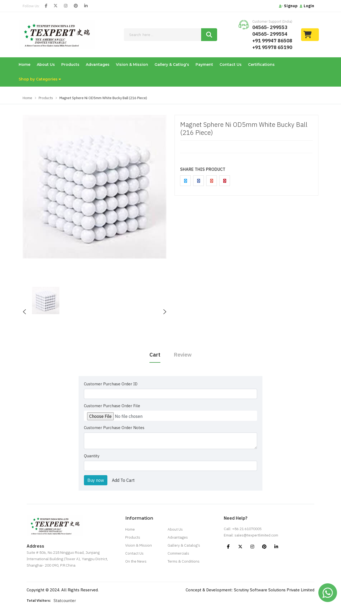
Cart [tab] (154, 354)
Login (307, 5)
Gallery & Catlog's (172, 64)
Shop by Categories (40, 79)
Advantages (97, 64)
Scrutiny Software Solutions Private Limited (274, 589)
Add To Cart (123, 480)
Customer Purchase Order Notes (114, 427)
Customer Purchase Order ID (110, 383)
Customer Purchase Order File (112, 405)
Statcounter (65, 600)
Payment (204, 64)
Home (24, 64)
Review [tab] (183, 354)
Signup (288, 5)
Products (70, 64)
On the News (136, 561)
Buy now (95, 480)
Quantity (91, 455)
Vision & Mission (132, 64)
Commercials (178, 553)
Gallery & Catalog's (184, 545)
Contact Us (231, 64)
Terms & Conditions (184, 561)
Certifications (261, 64)
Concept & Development (209, 589)
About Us (46, 64)
